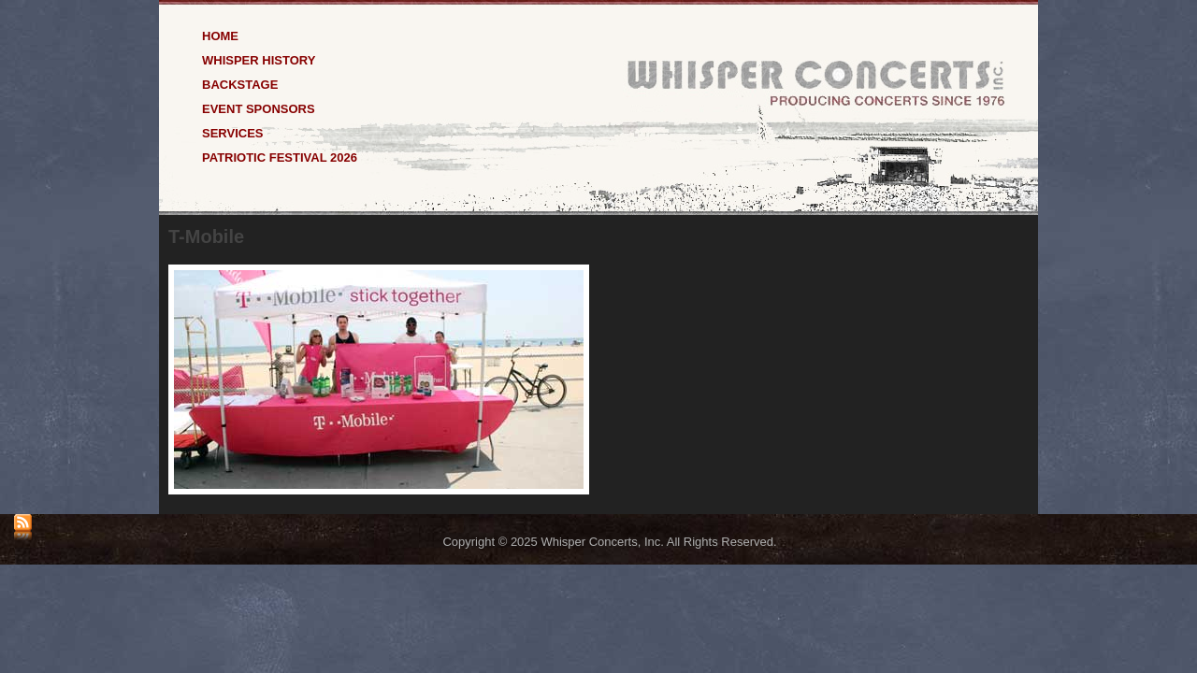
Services (233, 132)
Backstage (240, 84)
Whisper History (258, 59)
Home (220, 35)
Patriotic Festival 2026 (279, 156)
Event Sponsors (258, 108)
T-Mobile (206, 236)
